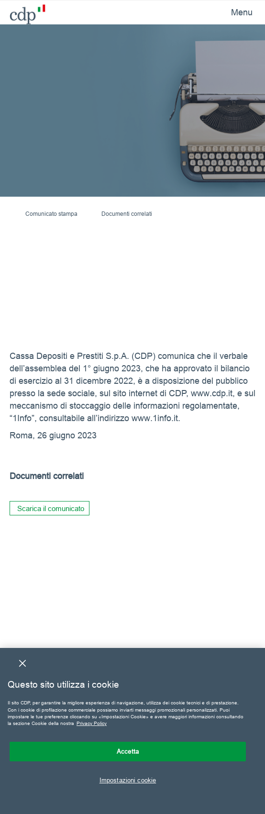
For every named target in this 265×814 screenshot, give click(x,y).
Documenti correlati (126, 213)
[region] (132, 731)
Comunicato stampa (51, 213)
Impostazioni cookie (127, 780)
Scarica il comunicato (50, 508)
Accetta (128, 751)
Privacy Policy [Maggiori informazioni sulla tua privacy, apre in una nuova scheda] (92, 723)
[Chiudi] (22, 663)
